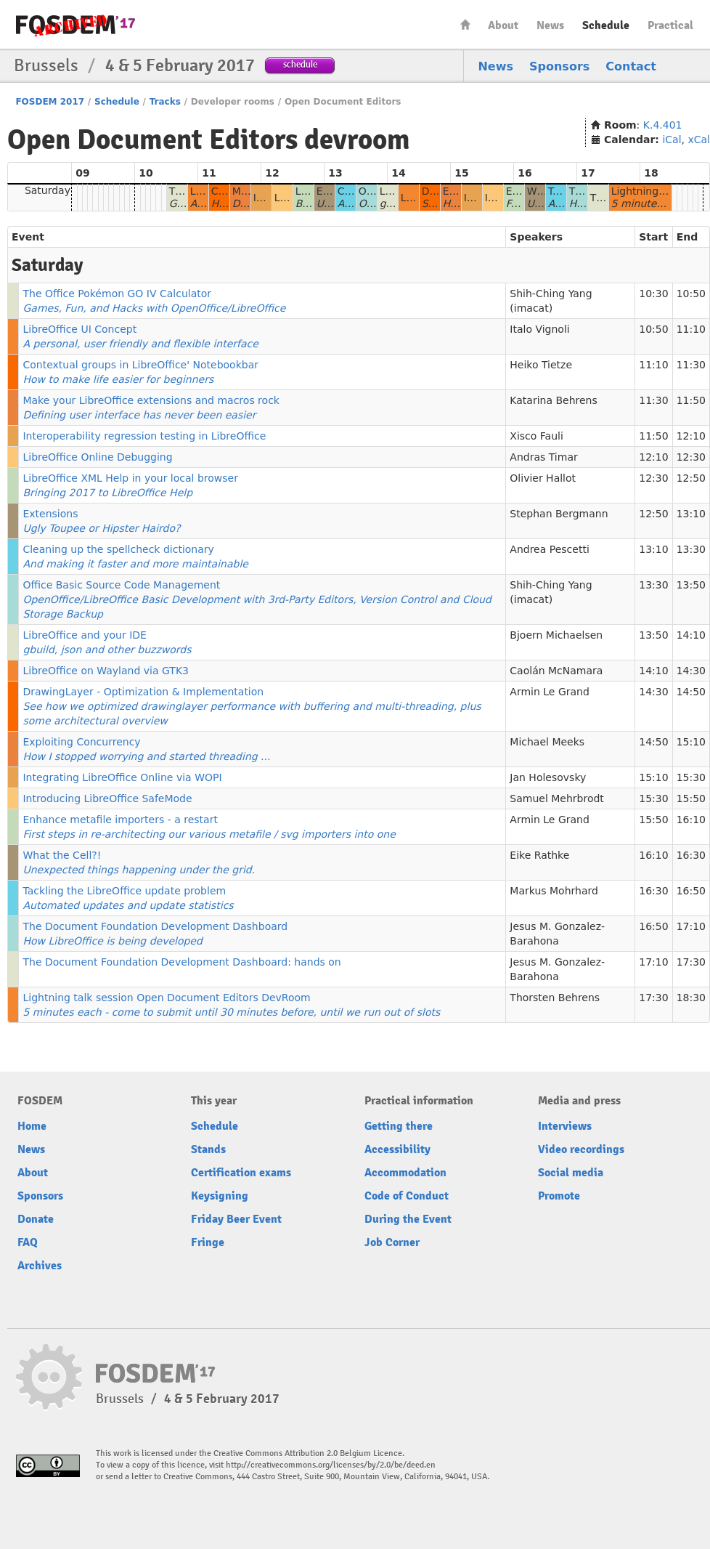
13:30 (691, 549)
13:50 (691, 585)
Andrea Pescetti (549, 549)
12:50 (691, 478)
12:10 (691, 436)
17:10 (691, 926)
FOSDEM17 (75, 25)
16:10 (691, 819)
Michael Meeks (547, 742)
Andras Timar (543, 457)
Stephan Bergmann (559, 513)
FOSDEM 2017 (49, 102)
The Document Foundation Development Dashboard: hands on (181, 962)
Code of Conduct (406, 1196)
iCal (671, 139)
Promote (559, 1196)
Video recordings (581, 1149)
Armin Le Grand (549, 691)
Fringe (207, 1242)
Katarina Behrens (553, 400)
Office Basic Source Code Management (257, 599)
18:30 (691, 997)
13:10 (691, 513)
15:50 (691, 798)
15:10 (691, 742)
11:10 (691, 329)
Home (465, 24)
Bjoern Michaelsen (556, 635)
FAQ (27, 1242)
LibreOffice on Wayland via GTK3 (106, 670)
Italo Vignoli (539, 329)
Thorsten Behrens (555, 997)
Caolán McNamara (556, 670)
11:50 (691, 400)
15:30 (691, 777)
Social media (570, 1172)
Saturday (47, 190)
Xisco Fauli (536, 436)
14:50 (691, 691)
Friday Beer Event (236, 1219)
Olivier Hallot (543, 478)
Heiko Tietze (541, 365)
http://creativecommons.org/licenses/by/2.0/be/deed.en (331, 1465)
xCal (698, 139)
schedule (300, 64)
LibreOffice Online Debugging (97, 457)
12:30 (691, 457)
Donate (35, 1219)
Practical (670, 25)
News (550, 25)
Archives (39, 1265)
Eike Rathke (539, 855)
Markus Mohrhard (554, 891)
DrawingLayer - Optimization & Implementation (252, 706)
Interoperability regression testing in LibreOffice (144, 436)
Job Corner (392, 1242)
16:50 (691, 891)
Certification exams (241, 1172)
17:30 (691, 962)
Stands (208, 1149)
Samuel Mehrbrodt (557, 798)
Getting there (398, 1126)
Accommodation (405, 1172)
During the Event (408, 1219)
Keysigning (219, 1196)
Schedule (605, 25)
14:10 (691, 635)
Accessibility (397, 1149)
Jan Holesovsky (548, 777)
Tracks (165, 102)
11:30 (691, 365)
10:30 (653, 293)
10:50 (691, 293)
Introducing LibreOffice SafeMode (107, 798)
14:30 (691, 670)
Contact (630, 66)
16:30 (691, 855)
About (503, 25)
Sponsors (559, 66)
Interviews (565, 1126)
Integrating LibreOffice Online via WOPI (122, 777)
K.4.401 (662, 125)
